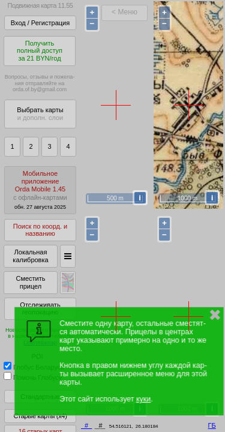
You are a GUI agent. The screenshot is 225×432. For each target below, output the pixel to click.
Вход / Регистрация (40, 22)
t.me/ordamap (40, 343)
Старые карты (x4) (40, 415)
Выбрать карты (40, 113)
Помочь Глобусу (33, 377)
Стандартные (39, 396)
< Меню (124, 12)
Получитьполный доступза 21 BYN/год (39, 51)
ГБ (212, 425)
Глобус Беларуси (34, 367)
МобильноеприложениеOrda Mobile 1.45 (40, 190)
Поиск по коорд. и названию (40, 230)
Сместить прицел (30, 282)
